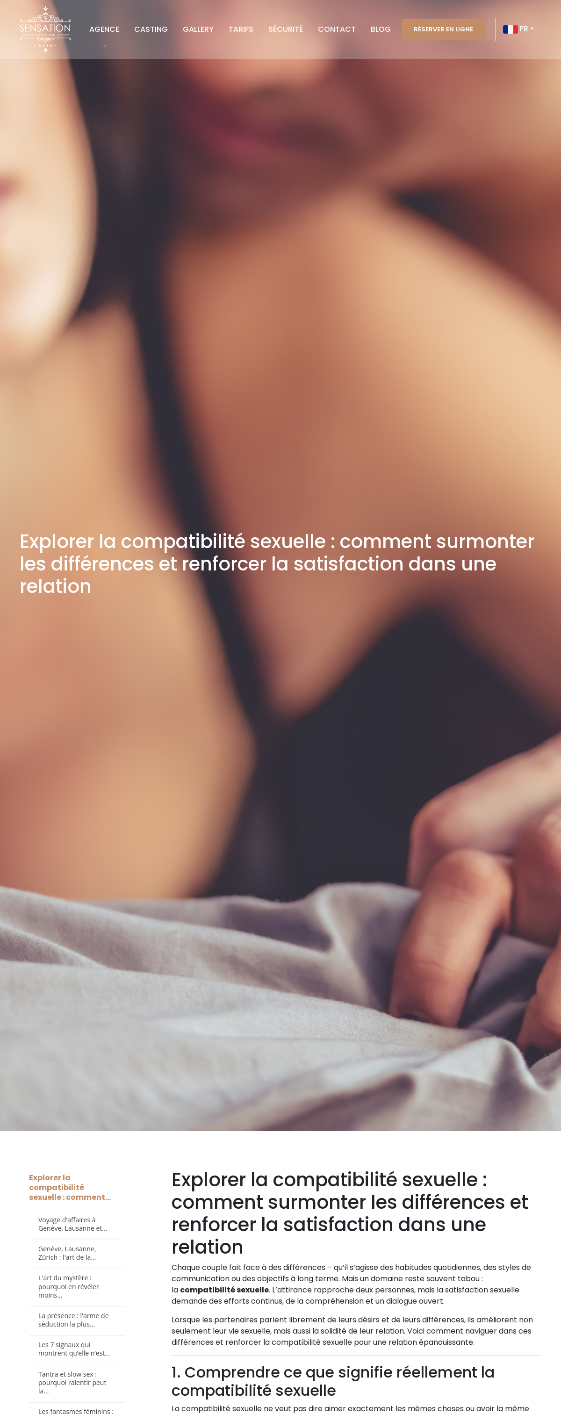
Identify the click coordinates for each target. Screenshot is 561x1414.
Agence (104, 29)
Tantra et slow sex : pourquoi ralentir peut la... (72, 1382)
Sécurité (285, 29)
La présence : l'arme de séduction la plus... (73, 1319)
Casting (151, 29)
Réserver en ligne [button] (443, 29)
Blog (381, 29)
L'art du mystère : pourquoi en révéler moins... (68, 1286)
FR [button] (515, 29)
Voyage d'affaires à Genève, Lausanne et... (72, 1224)
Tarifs (241, 29)
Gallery (198, 29)
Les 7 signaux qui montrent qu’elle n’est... (74, 1348)
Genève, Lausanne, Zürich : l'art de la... (67, 1253)
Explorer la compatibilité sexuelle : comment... (70, 1187)
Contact (337, 29)
